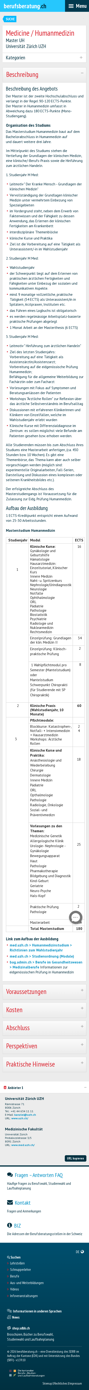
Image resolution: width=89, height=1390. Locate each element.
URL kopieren (75, 1158)
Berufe (14, 1276)
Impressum (75, 1383)
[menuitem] (80, 1251)
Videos (14, 1289)
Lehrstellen (17, 1263)
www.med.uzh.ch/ (23, 1145)
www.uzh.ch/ (19, 1118)
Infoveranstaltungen (24, 1296)
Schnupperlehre (20, 1270)
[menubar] (77, 6)
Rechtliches (60, 1383)
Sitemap (47, 1383)
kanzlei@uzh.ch (25, 1114)
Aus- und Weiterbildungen (27, 1283)
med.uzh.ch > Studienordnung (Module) (42, 956)
